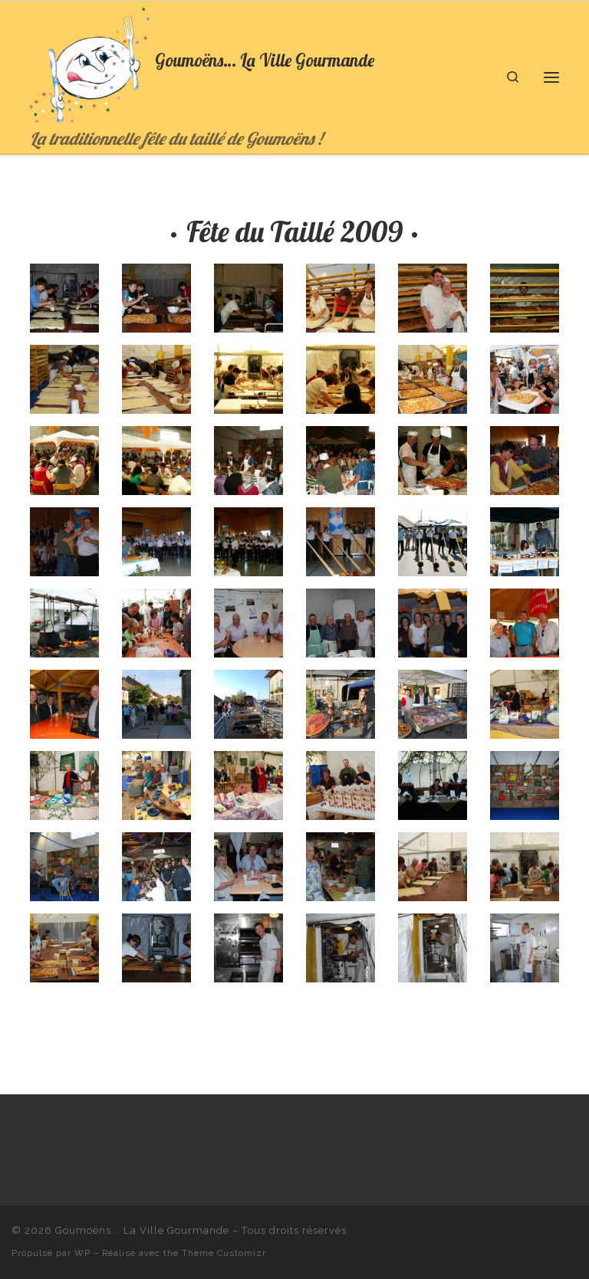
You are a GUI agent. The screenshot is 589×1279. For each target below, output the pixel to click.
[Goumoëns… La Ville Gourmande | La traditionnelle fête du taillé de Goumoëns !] (90, 63)
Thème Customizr (224, 1253)
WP (82, 1253)
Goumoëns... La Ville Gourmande (142, 1230)
